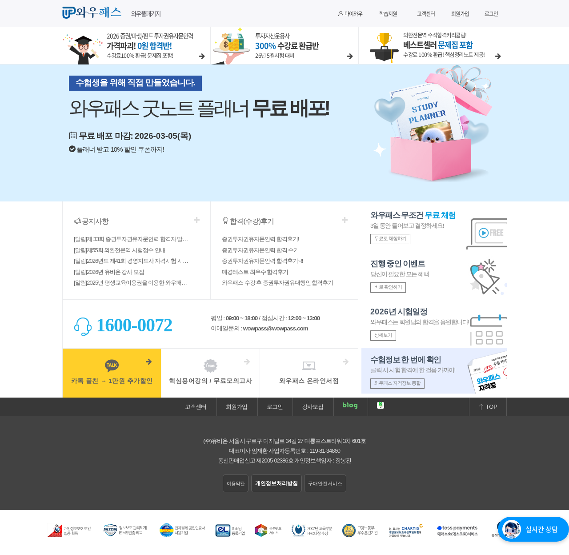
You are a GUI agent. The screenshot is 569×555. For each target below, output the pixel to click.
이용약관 (235, 483)
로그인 (491, 14)
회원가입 (460, 14)
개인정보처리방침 (276, 483)
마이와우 (350, 14)
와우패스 (93, 13)
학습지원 (388, 14)
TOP (487, 406)
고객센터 (426, 14)
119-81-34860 (324, 450)
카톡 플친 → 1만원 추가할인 (112, 371)
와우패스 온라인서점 (309, 371)
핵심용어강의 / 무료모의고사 (210, 371)
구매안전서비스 (325, 483)
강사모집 (312, 406)
